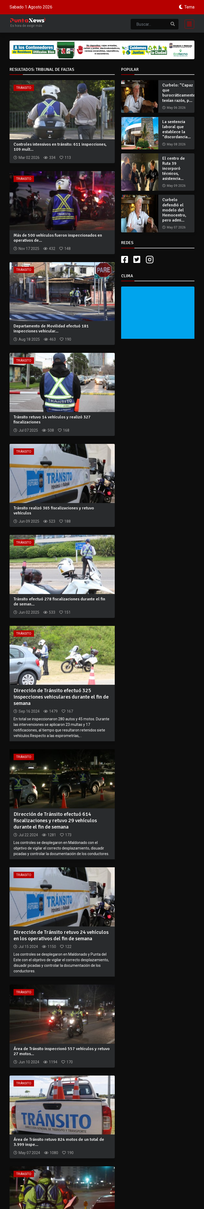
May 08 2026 (176, 144)
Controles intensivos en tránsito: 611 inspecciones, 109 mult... (60, 147)
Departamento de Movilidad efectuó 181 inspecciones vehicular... (51, 328)
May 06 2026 (176, 108)
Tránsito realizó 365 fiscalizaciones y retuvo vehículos (54, 510)
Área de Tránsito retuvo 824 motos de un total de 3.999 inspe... (59, 1142)
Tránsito (23, 88)
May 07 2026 (176, 227)
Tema (189, 7)
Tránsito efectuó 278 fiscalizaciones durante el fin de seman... (59, 601)
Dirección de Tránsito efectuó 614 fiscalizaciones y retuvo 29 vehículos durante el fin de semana (55, 820)
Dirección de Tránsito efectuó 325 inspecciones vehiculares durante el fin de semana (61, 697)
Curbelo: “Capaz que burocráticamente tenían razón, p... (178, 93)
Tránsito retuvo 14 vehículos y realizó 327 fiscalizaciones (52, 419)
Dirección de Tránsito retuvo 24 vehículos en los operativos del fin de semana (61, 935)
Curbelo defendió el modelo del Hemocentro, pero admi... (174, 210)
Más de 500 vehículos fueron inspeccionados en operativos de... (58, 238)
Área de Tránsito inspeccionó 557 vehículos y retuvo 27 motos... (62, 1051)
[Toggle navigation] (187, 23)
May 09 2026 (176, 186)
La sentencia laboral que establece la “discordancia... (176, 129)
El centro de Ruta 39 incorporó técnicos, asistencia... (173, 168)
